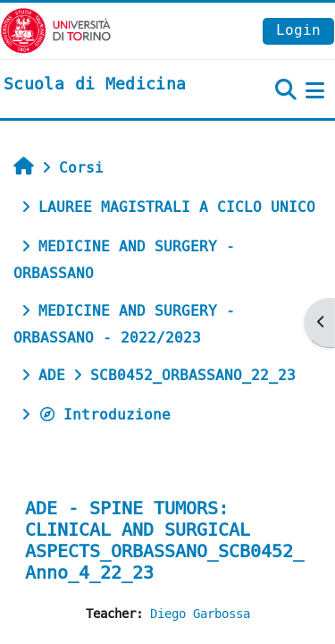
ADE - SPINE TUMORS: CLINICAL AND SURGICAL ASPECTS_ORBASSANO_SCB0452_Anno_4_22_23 (164, 541)
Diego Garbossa (200, 614)
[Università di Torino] (56, 30)
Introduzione (104, 414)
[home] (95, 85)
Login (298, 30)
